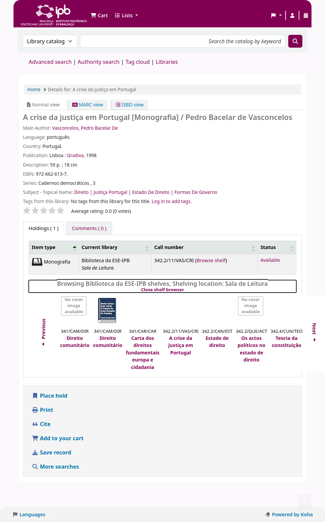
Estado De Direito (151, 192)
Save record (52, 452)
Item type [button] (43, 247)
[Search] (295, 41)
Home (33, 89)
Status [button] (268, 247)
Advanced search (50, 62)
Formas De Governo (195, 192)
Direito (82, 192)
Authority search (98, 62)
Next (315, 333)
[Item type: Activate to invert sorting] (54, 247)
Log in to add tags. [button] (171, 201)
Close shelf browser (186, 290)
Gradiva (75, 155)
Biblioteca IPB (37, 10)
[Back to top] (305, 501)
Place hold (49, 395)
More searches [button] (56, 466)
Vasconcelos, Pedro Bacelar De (85, 128)
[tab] (89, 228)
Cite (41, 424)
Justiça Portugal (110, 192)
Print (42, 410)
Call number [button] (169, 247)
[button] (99, 15)
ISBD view (129, 104)
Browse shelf (210, 260)
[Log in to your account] (292, 15)
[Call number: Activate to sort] (204, 247)
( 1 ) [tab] (43, 228)
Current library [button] (99, 247)
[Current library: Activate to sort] (115, 247)
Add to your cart (58, 438)
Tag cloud (138, 62)
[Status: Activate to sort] (277, 247)
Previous (43, 333)
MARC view (87, 104)
